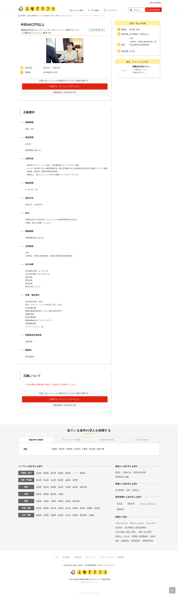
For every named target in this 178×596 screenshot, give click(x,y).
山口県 (68, 507)
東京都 (46, 16)
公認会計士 (126, 472)
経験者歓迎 (135, 540)
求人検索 (95, 10)
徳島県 (75, 507)
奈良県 (68, 500)
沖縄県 (91, 514)
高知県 (97, 507)
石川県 (53, 479)
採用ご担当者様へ (156, 2)
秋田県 (68, 472)
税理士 (118, 472)
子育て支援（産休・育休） (126, 531)
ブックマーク (112, 10)
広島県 (60, 507)
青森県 (46, 472)
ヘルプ (56, 557)
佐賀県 (46, 514)
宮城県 (60, 472)
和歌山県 (76, 500)
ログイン (137, 10)
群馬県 (69, 449)
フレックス (150, 522)
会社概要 (66, 557)
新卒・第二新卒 (145, 531)
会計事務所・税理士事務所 (135, 527)
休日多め (118, 527)
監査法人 (135, 489)
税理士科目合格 (139, 472)
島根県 (46, 507)
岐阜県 (38, 493)
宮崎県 (75, 514)
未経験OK (125, 540)
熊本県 (60, 514)
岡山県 (53, 507)
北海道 (38, 472)
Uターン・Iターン (137, 522)
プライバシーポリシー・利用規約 (111, 557)
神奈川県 (100, 449)
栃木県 (62, 449)
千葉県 (84, 449)
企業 (128, 489)
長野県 (75, 479)
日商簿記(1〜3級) (122, 476)
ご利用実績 (77, 557)
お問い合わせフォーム (89, 582)
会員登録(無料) (154, 10)
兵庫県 (60, 500)
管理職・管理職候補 (140, 536)
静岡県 (46, 493)
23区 (52, 16)
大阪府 (53, 500)
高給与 (152, 536)
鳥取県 (38, 507)
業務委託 (120, 509)
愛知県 (53, 493)
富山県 (46, 479)
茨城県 (54, 449)
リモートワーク (121, 522)
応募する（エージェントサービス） (65, 86)
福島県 (82, 472)
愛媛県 (89, 507)
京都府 (46, 500)
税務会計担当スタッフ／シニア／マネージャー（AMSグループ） (82, 16)
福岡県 (38, 514)
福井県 (60, 479)
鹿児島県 (83, 514)
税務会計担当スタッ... (141, 67)
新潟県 (38, 479)
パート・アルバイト (148, 503)
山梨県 (68, 479)
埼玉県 (77, 449)
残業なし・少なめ (122, 536)
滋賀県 (38, 500)
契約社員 (131, 503)
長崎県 (53, 514)
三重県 (60, 493)
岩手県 (53, 472)
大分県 (68, 514)
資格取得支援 (147, 540)
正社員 (119, 503)
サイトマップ (90, 557)
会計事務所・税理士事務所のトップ (30, 16)
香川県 (82, 507)
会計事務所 (119, 489)
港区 (57, 16)
